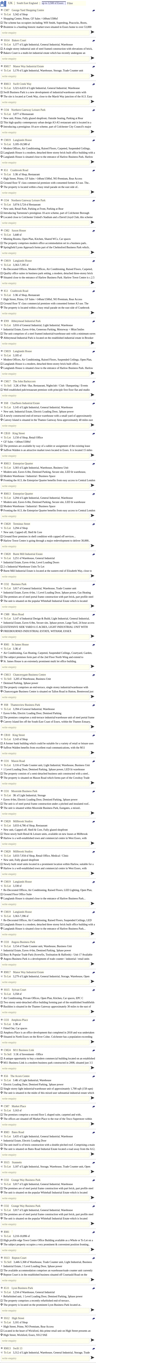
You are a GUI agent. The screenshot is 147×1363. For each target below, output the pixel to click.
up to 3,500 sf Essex (53, 3)
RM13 (7, 83)
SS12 (7, 1318)
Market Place (19, 1106)
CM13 (7, 674)
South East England (27, 3)
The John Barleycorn (24, 381)
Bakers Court (19, 40)
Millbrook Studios (23, 821)
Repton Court (19, 1257)
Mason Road (18, 761)
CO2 (6, 584)
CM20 (7, 523)
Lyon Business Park (22, 1288)
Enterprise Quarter (23, 463)
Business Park (18, 584)
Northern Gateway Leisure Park (28, 109)
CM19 (7, 140)
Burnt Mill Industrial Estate (27, 554)
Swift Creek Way (22, 83)
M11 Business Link (23, 1050)
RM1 (6, 644)
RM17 (7, 66)
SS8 (6, 403)
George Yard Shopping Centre (28, 10)
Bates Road (18, 1132)
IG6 (6, 1076)
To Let (7, 14)
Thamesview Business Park (25, 704)
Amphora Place (19, 1020)
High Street (18, 1318)
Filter (70, 3)
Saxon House (19, 230)
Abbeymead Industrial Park (26, 321)
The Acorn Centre (19, 1076)
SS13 (7, 1257)
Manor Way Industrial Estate (28, 66)
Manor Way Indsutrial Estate (28, 972)
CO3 (6, 942)
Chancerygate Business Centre (29, 674)
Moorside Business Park (24, 791)
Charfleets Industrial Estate (25, 403)
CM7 (6, 10)
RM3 (6, 1132)
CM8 (6, 614)
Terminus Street (21, 523)
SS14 (7, 40)
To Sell (7, 385)
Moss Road (18, 614)
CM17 (7, 381)
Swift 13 (17, 1348)
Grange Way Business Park (25, 1180)
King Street (18, 433)
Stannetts (17, 1162)
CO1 (6, 761)
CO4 (6, 109)
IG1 (6, 170)
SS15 (7, 989)
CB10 (7, 433)
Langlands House (22, 140)
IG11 (6, 1288)
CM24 (7, 1050)
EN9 (6, 321)
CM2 (6, 230)
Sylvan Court (19, 989)
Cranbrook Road (19, 170)
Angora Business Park (23, 942)
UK (10, 3)
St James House (20, 644)
